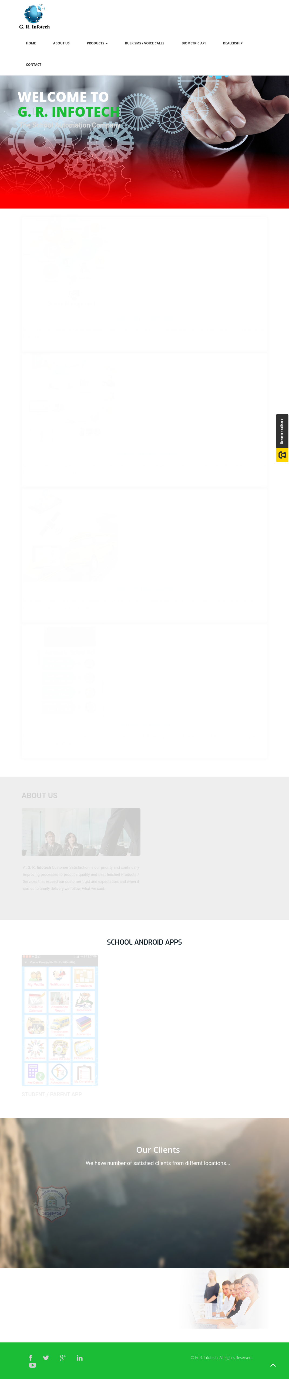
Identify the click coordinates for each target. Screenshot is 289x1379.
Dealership (233, 43)
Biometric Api (194, 43)
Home (31, 43)
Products (97, 43)
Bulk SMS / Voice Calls (144, 43)
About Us (61, 43)
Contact (33, 64)
